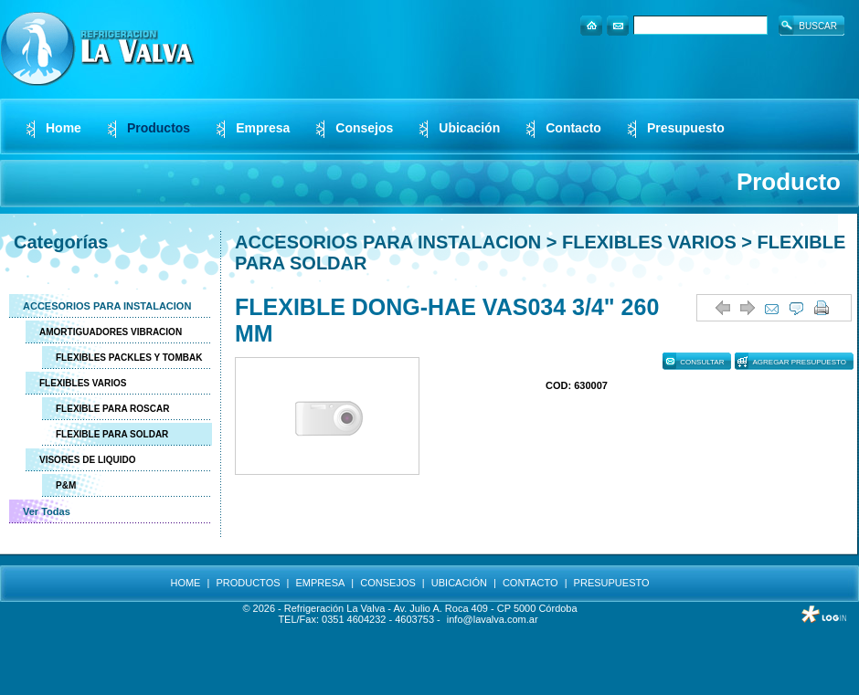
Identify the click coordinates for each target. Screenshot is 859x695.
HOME (185, 582)
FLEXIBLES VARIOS (82, 383)
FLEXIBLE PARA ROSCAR (112, 409)
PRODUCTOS (248, 582)
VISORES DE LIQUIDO (87, 460)
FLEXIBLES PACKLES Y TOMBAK (129, 358)
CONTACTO (530, 582)
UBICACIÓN (459, 582)
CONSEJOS (388, 582)
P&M (66, 485)
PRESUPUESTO (612, 582)
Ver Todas (46, 511)
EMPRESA (320, 582)
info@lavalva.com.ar (492, 619)
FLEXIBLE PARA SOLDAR (112, 434)
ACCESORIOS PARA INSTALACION (107, 305)
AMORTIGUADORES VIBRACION (110, 332)
